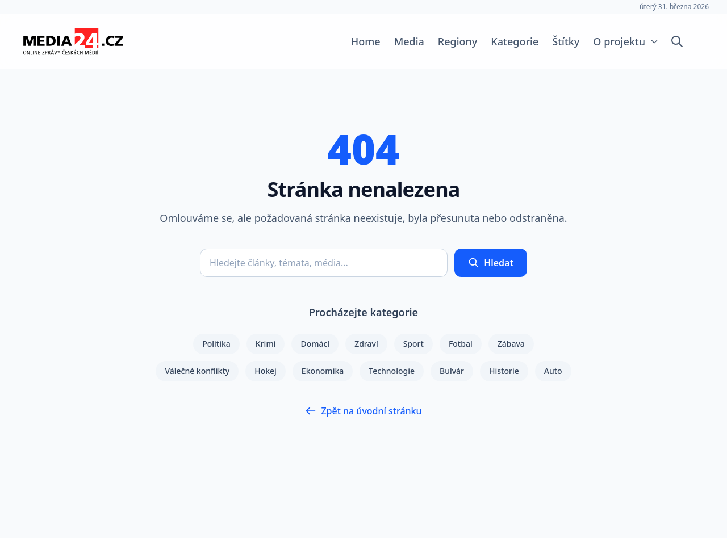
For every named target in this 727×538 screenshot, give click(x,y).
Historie (504, 370)
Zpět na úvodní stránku (363, 411)
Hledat (490, 263)
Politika (216, 343)
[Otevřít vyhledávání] (677, 41)
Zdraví (366, 343)
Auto (553, 370)
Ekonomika (323, 370)
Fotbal (461, 343)
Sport (413, 343)
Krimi (266, 343)
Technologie (392, 370)
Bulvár (452, 370)
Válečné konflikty (197, 370)
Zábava (511, 343)
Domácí (314, 343)
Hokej (265, 370)
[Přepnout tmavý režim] (698, 41)
